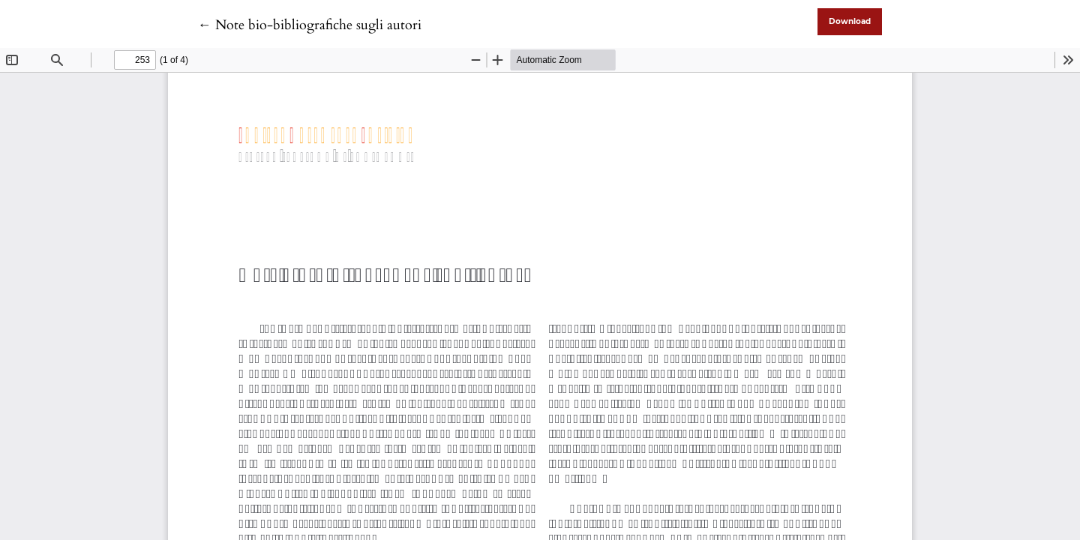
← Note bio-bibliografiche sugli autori (310, 25)
